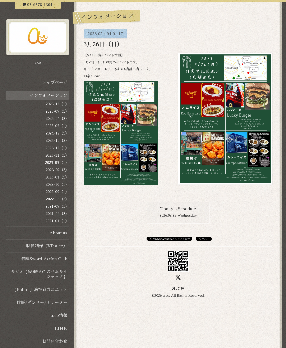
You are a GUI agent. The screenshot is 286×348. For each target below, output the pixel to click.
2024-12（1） (57, 133)
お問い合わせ (54, 341)
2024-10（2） (57, 140)
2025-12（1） (57, 104)
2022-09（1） (57, 192)
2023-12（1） (57, 148)
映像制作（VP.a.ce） (46, 246)
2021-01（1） (57, 221)
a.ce (178, 288)
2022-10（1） (57, 184)
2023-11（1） (57, 155)
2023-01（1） (57, 177)
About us (58, 233)
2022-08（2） (57, 199)
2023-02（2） (57, 170)
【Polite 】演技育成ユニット (39, 290)
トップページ (54, 82)
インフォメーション (48, 95)
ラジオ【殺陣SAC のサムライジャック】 (39, 274)
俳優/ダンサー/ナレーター (42, 302)
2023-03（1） (57, 163)
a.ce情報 (59, 315)
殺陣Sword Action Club (44, 259)
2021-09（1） (57, 206)
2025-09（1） (57, 111)
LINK (61, 328)
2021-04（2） (57, 214)
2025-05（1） (57, 126)
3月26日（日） (103, 44)
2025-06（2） (57, 119)
